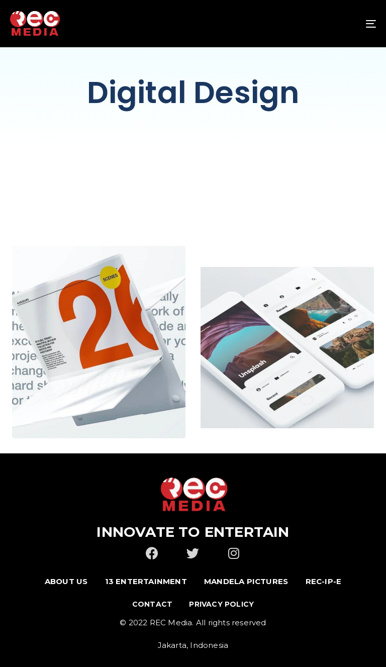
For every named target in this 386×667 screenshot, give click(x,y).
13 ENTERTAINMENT (146, 581)
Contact (152, 604)
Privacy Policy (221, 604)
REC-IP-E (324, 581)
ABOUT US (66, 581)
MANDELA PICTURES (246, 581)
